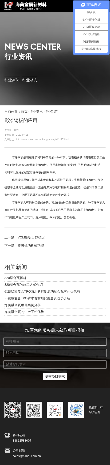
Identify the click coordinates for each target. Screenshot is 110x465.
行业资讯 (36, 111)
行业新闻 (12, 80)
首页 (24, 111)
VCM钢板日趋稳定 (31, 237)
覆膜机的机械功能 (31, 245)
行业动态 (29, 80)
